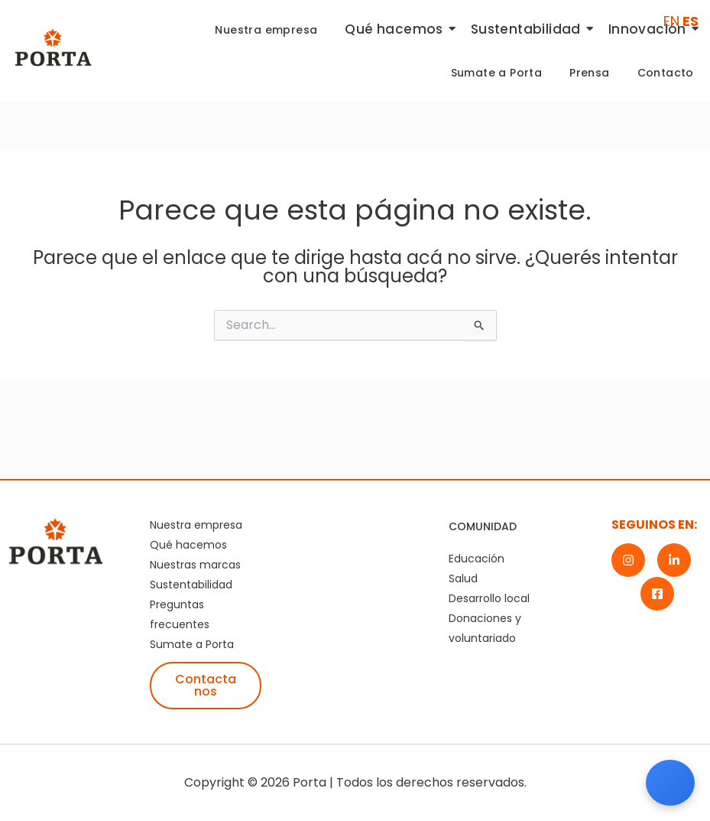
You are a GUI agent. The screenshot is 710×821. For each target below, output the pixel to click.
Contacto (665, 72)
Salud (463, 578)
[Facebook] (657, 594)
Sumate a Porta (497, 72)
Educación (476, 558)
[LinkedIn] (674, 560)
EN (671, 21)
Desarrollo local (489, 598)
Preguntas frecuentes (179, 614)
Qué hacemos (397, 29)
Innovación (650, 29)
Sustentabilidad (529, 29)
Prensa (589, 72)
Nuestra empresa (266, 29)
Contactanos (205, 685)
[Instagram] (628, 560)
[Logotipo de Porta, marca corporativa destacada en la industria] (53, 47)
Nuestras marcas (195, 564)
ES (690, 21)
